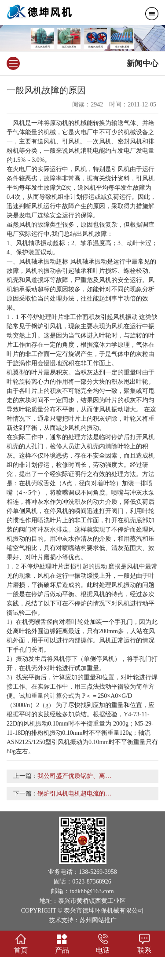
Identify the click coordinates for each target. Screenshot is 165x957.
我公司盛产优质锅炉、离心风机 (80, 776)
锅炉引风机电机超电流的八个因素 (83, 793)
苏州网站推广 (98, 920)
